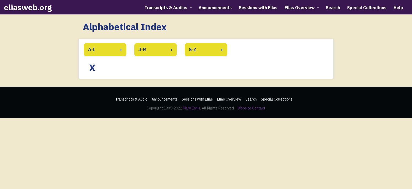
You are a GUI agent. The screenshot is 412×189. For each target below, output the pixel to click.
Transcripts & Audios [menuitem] (166, 7)
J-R (142, 49)
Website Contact (251, 108)
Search (251, 99)
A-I (91, 49)
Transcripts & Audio (131, 99)
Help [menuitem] (398, 7)
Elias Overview (229, 99)
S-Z (192, 49)
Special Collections (276, 99)
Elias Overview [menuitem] (300, 7)
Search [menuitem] (333, 7)
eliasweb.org (28, 7)
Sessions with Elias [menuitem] (258, 7)
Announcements (165, 99)
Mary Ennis (191, 108)
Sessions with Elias (197, 99)
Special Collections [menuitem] (367, 7)
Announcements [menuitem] (215, 7)
